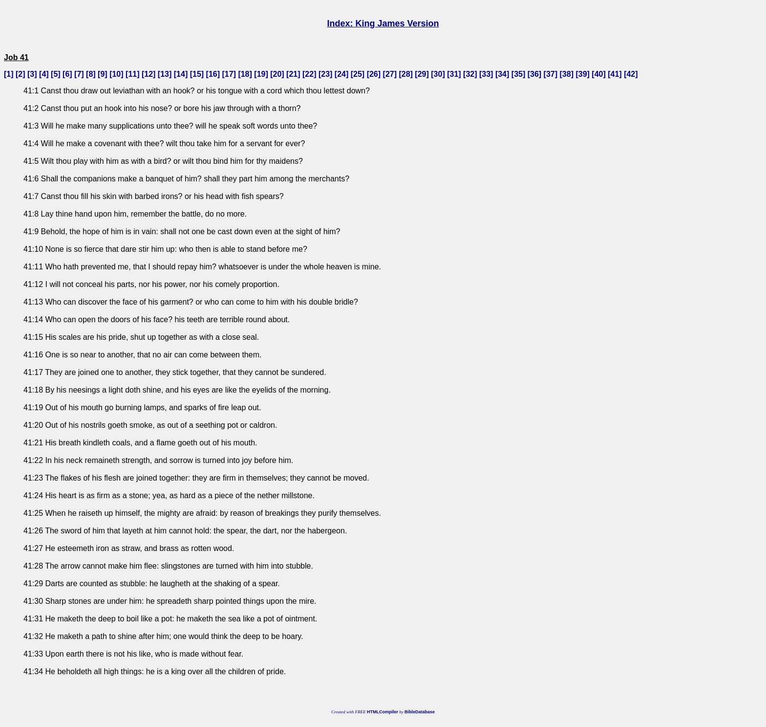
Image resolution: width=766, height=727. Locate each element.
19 (261, 74)
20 (277, 74)
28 (406, 74)
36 (534, 74)
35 (518, 74)
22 (309, 74)
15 (196, 74)
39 (582, 74)
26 (373, 74)
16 (213, 74)
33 (486, 74)
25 (357, 74)
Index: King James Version (383, 23)
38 (566, 74)
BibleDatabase (419, 711)
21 (293, 74)
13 (164, 74)
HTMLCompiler (382, 711)
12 (148, 74)
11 (132, 74)
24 (341, 74)
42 (630, 74)
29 (422, 74)
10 (116, 74)
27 (389, 74)
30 (438, 74)
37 (550, 74)
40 (599, 74)
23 (325, 74)
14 (180, 74)
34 (502, 74)
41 (615, 74)
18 (245, 74)
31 (454, 74)
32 (470, 74)
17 (229, 74)
